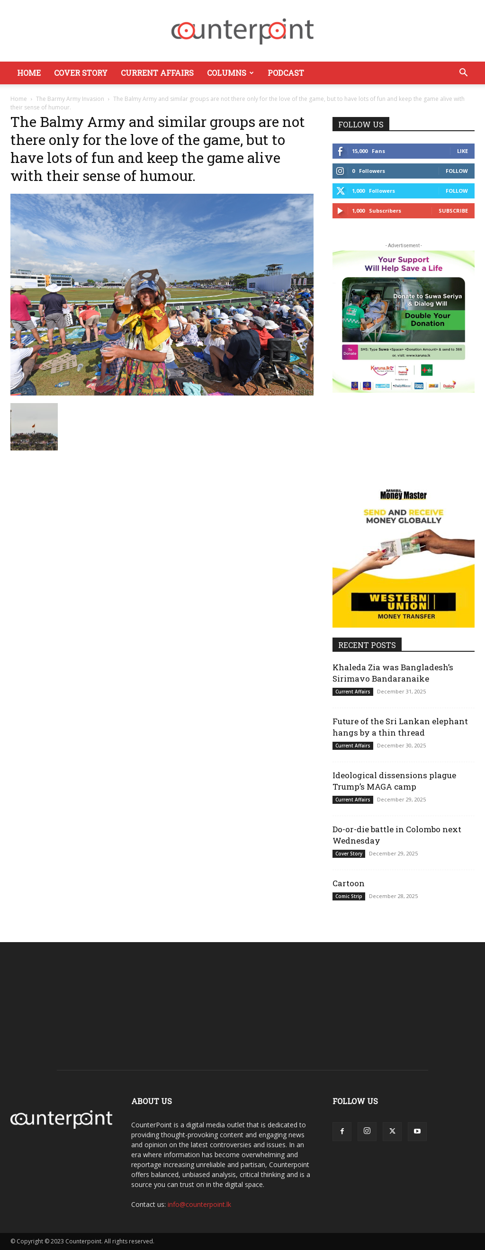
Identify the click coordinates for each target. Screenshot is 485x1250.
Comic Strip (348, 896)
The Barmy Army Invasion (70, 99)
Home (29, 73)
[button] (463, 73)
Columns (230, 73)
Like (462, 150)
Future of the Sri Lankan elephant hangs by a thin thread (400, 727)
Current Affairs (157, 73)
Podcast (286, 73)
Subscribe (453, 210)
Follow (457, 170)
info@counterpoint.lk (199, 1204)
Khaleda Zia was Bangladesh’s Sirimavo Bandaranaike (392, 673)
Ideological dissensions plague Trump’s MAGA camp (394, 781)
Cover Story (81, 73)
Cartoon (348, 883)
